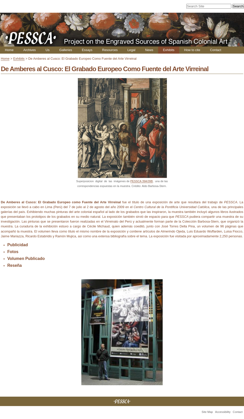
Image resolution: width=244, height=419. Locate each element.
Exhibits (168, 50)
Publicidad (17, 245)
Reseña (14, 265)
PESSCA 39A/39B (141, 181)
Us (47, 50)
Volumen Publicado (26, 258)
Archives (29, 50)
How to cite (192, 50)
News (149, 50)
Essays (87, 50)
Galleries (65, 50)
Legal (131, 50)
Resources (110, 50)
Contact (215, 50)
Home (9, 50)
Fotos (13, 252)
